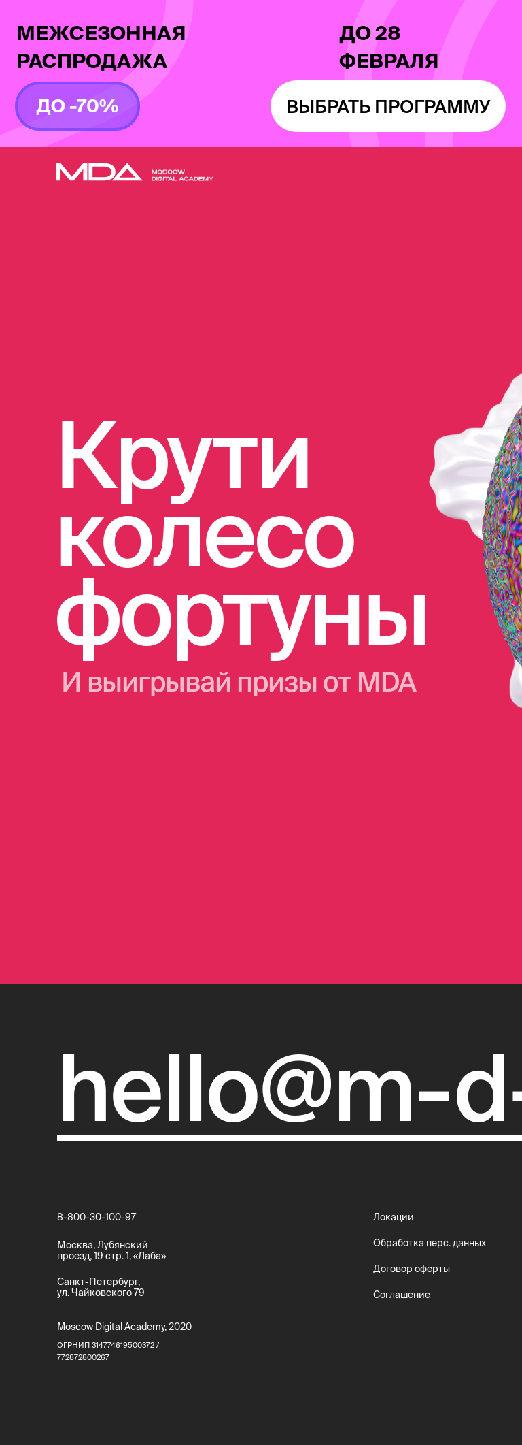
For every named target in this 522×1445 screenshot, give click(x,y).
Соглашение (401, 1294)
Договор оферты (411, 1268)
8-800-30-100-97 (96, 1217)
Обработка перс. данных (429, 1242)
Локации (393, 1217)
